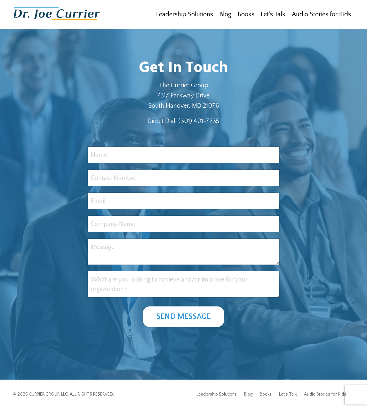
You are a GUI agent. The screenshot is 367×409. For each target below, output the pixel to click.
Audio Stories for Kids (321, 14)
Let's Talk (273, 14)
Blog (225, 14)
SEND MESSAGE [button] (183, 317)
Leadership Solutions (184, 14)
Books (246, 14)
